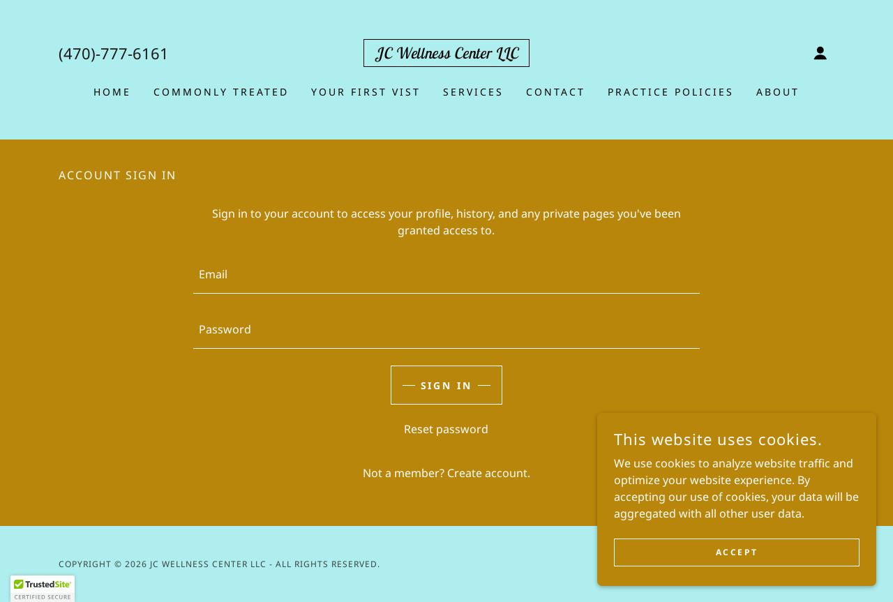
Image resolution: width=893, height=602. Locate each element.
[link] (446, 54)
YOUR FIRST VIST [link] (366, 91)
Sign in (447, 385)
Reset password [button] (446, 429)
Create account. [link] (488, 473)
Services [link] (473, 91)
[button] (820, 53)
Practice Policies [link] (671, 91)
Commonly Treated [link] (221, 91)
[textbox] (446, 274)
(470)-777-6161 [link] (114, 53)
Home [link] (112, 91)
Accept (737, 552)
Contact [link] (555, 91)
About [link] (778, 91)
